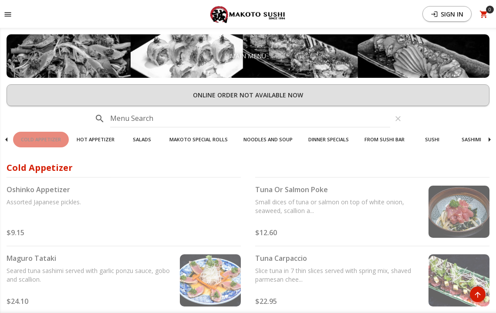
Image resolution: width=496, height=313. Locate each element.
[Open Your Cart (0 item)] (484, 14)
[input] (250, 118)
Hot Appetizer (96, 139)
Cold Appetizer (41, 139)
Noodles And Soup (268, 139)
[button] (248, 13)
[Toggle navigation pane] (8, 14)
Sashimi (471, 139)
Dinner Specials (328, 139)
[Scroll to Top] (478, 294)
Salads (142, 139)
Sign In (447, 14)
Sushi (432, 139)
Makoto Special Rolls (198, 139)
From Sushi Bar (384, 139)
